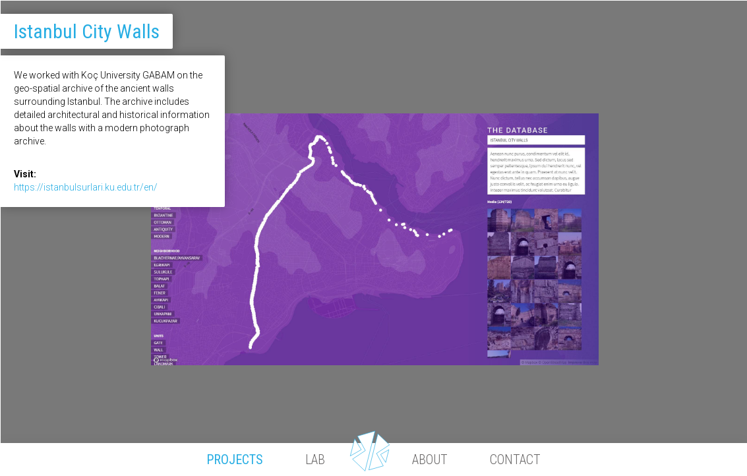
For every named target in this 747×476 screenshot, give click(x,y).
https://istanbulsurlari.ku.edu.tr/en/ (86, 187)
